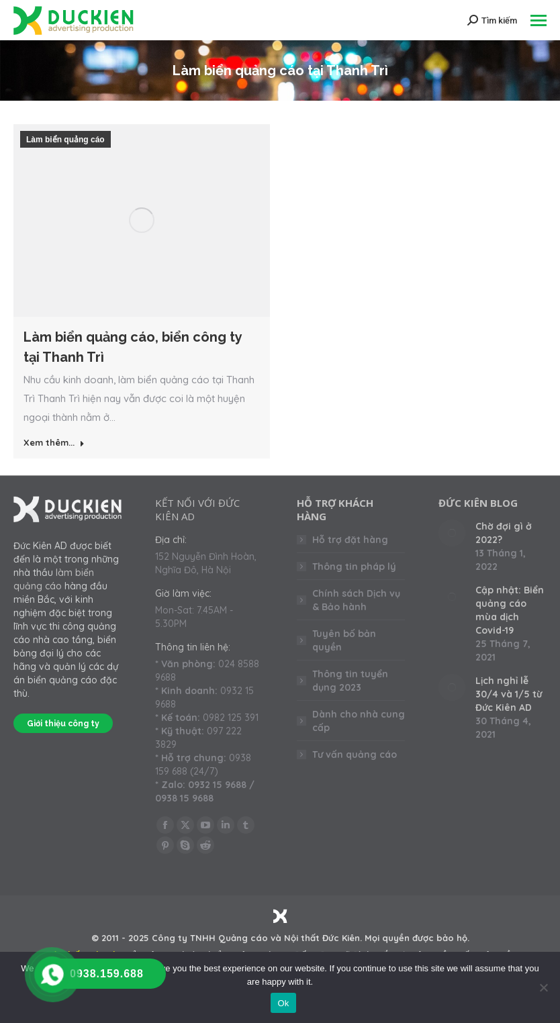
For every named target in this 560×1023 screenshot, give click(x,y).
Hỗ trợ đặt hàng (350, 540)
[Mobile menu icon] (538, 20)
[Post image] (451, 533)
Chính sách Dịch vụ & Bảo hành (356, 600)
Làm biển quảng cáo (65, 139)
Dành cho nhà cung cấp (358, 721)
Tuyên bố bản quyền (344, 640)
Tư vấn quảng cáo (354, 754)
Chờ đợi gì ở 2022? (503, 533)
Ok (283, 1003)
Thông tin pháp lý (354, 567)
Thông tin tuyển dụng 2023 (350, 680)
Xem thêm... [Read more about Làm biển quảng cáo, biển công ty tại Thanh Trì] (54, 442)
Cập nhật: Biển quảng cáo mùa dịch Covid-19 (509, 610)
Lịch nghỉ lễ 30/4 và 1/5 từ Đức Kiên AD (508, 694)
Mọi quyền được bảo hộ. (417, 937)
